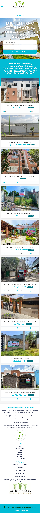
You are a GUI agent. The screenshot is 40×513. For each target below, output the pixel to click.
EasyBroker (24, 510)
